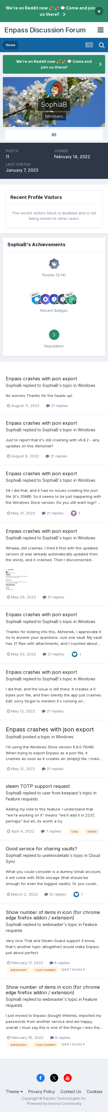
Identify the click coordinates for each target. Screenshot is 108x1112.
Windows (86, 385)
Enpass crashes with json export (41, 378)
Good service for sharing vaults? (41, 848)
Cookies (95, 1091)
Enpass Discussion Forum (45, 30)
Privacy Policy (41, 1091)
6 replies (60, 962)
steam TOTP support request (38, 786)
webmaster (52, 924)
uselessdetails (55, 855)
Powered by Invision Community (54, 1103)
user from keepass (60, 792)
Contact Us (70, 1091)
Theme (14, 1091)
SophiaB (14, 385)
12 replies (55, 894)
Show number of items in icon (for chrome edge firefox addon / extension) (53, 915)
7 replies (51, 831)
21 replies (57, 405)
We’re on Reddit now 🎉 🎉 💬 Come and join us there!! (50, 11)
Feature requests (22, 798)
